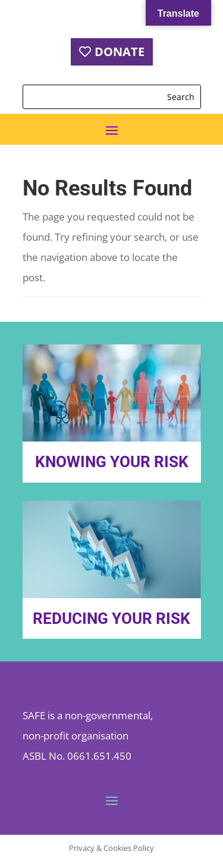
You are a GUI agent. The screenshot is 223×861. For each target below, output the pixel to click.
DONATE (120, 51)
